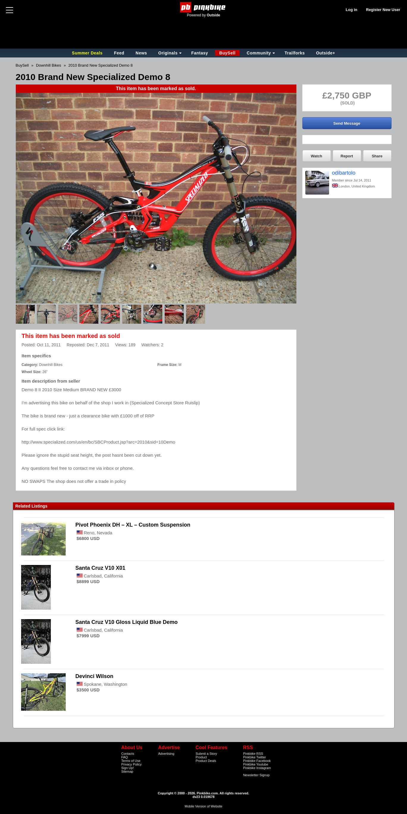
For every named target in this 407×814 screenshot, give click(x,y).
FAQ (124, 757)
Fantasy (199, 53)
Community (259, 53)
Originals (167, 53)
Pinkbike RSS (253, 753)
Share (377, 156)
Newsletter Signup (256, 775)
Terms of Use (131, 761)
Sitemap (127, 771)
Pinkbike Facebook (257, 761)
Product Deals (206, 761)
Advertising (166, 753)
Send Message (346, 123)
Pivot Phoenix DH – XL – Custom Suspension (133, 525)
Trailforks (295, 53)
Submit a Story (206, 753)
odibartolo (344, 173)
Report (347, 156)
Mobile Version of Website (203, 806)
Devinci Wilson (95, 676)
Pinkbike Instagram (257, 768)
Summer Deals (88, 53)
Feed (119, 53)
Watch (316, 156)
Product (201, 757)
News (141, 53)
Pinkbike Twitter (254, 757)
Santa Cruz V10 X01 (100, 568)
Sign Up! (127, 768)
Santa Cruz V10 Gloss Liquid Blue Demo (127, 622)
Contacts (127, 753)
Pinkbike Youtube (255, 764)
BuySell (227, 53)
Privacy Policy (131, 764)
